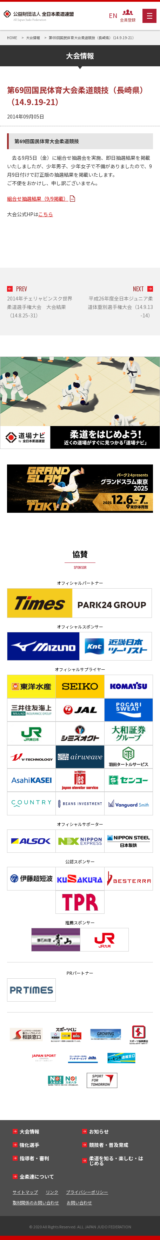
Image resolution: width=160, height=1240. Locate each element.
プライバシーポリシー (87, 1192)
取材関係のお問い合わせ (36, 1202)
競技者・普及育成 (108, 1144)
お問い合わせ (79, 1202)
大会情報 (29, 1131)
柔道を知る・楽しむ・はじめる (116, 1161)
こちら (45, 214)
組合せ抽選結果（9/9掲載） (37, 198)
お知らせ (99, 1131)
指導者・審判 (34, 1158)
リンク (52, 1192)
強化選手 (29, 1144)
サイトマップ (25, 1192)
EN (113, 15)
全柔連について (37, 1176)
